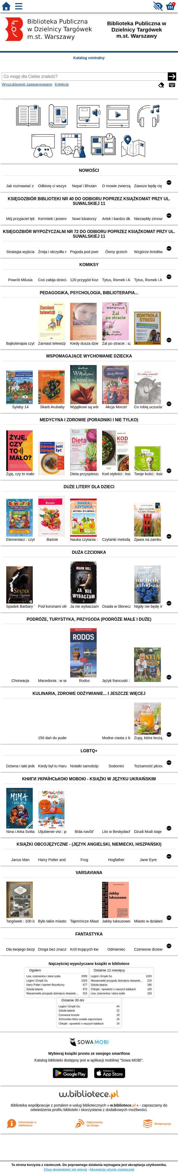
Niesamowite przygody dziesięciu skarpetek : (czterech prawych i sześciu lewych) (74, 993)
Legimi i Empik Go (37, 980)
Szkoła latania (35, 989)
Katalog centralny (89, 58)
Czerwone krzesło (69, 1015)
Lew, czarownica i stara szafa (44, 976)
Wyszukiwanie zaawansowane (27, 84)
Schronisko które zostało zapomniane (80, 1019)
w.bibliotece (123, 1105)
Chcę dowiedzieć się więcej (65, 1169)
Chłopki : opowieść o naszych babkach (113, 989)
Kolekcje (62, 84)
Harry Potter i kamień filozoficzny (46, 984)
